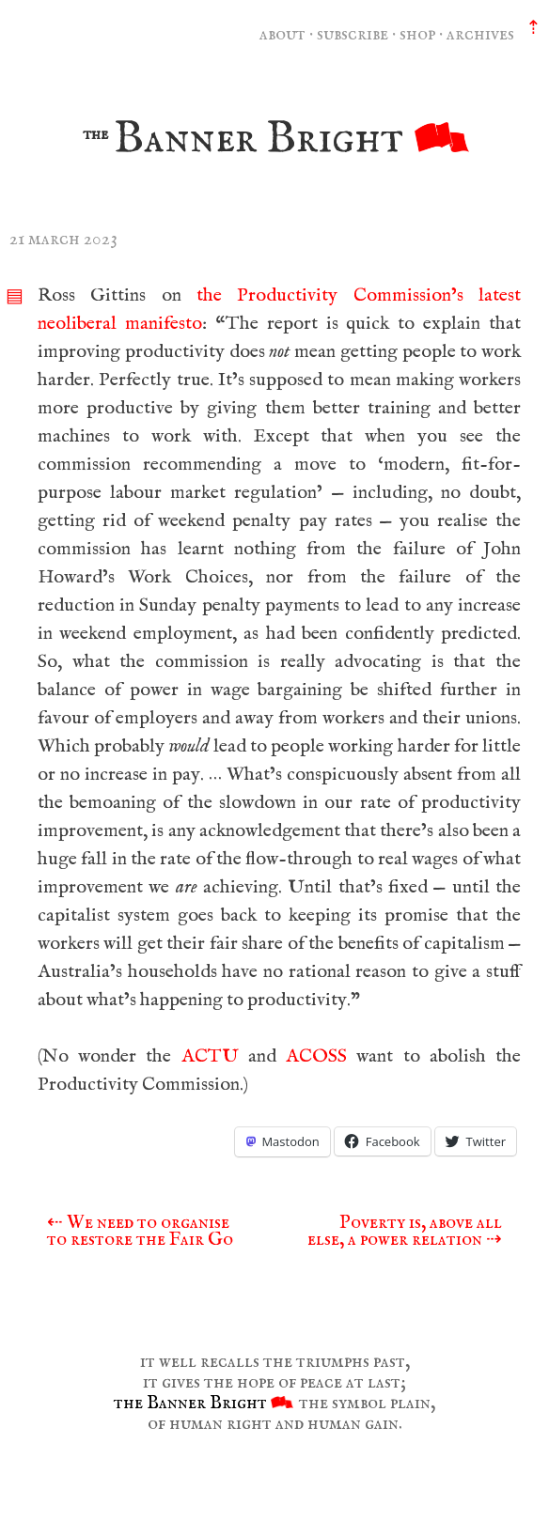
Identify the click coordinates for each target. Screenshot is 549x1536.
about (282, 34)
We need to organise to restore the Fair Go (140, 1231)
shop (417, 34)
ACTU (210, 1056)
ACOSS (316, 1056)
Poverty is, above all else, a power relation (404, 1231)
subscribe (352, 34)
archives (480, 34)
